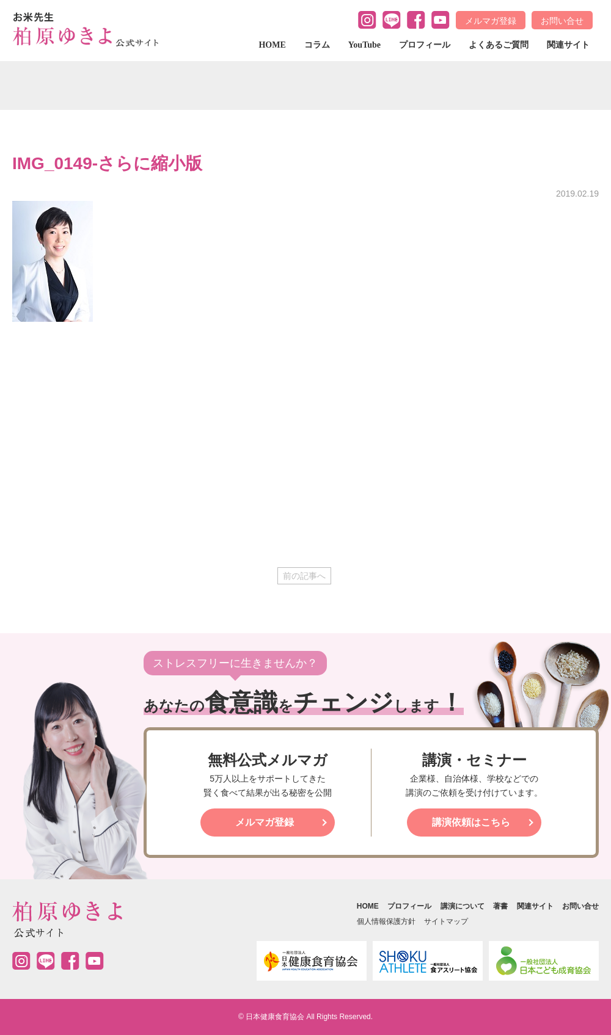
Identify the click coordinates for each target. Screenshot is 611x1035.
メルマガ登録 (490, 21)
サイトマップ (446, 921)
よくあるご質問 (499, 44)
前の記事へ (304, 576)
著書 (500, 906)
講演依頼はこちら (471, 822)
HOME (271, 44)
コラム (317, 44)
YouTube (364, 44)
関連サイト (568, 44)
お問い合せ (562, 21)
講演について (463, 906)
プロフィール (424, 44)
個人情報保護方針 (386, 921)
